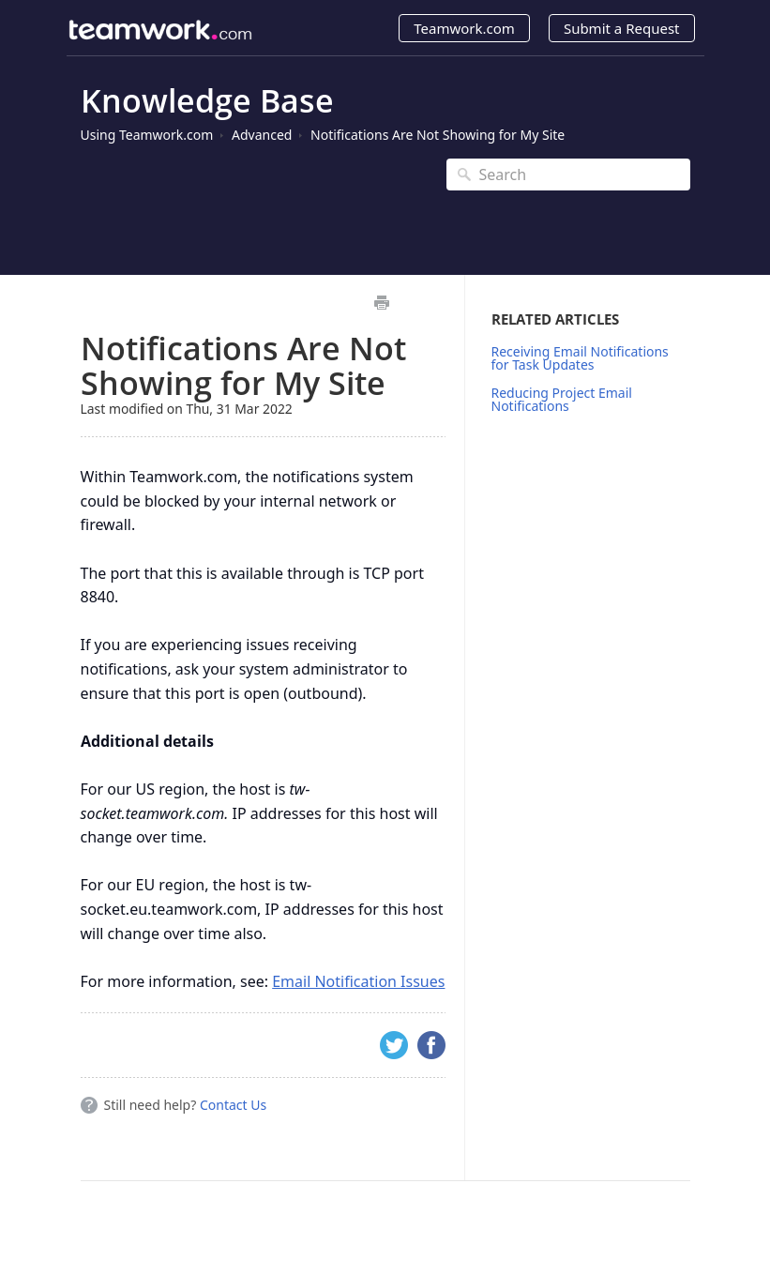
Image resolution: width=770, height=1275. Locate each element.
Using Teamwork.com (147, 135)
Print (382, 302)
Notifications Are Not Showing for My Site (437, 135)
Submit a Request (622, 28)
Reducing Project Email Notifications (561, 399)
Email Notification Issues (358, 981)
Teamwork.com (464, 28)
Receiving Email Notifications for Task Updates (580, 357)
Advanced (262, 135)
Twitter (394, 1045)
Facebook (431, 1045)
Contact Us (233, 1105)
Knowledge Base (207, 100)
